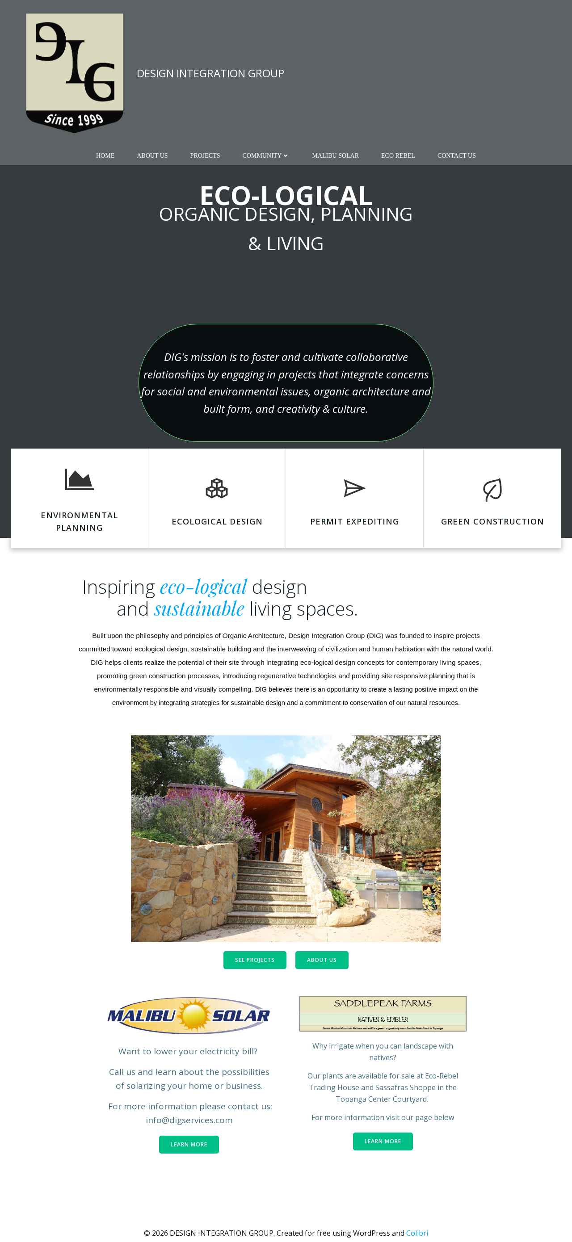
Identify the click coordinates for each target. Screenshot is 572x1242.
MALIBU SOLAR (335, 155)
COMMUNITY (266, 155)
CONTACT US (456, 155)
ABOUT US (152, 155)
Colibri (417, 1233)
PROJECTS (205, 155)
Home (105, 155)
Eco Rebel (398, 155)
